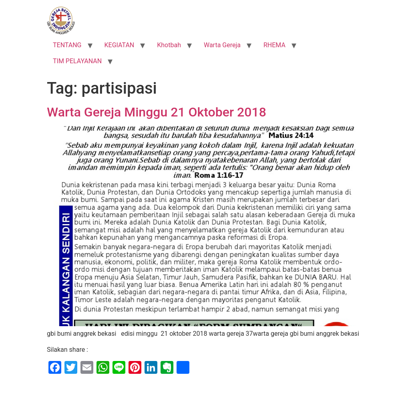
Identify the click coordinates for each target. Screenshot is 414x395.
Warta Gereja (222, 45)
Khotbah (169, 45)
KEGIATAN (120, 45)
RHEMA (274, 45)
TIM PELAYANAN (77, 61)
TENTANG (67, 45)
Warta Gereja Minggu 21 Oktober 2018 (156, 112)
